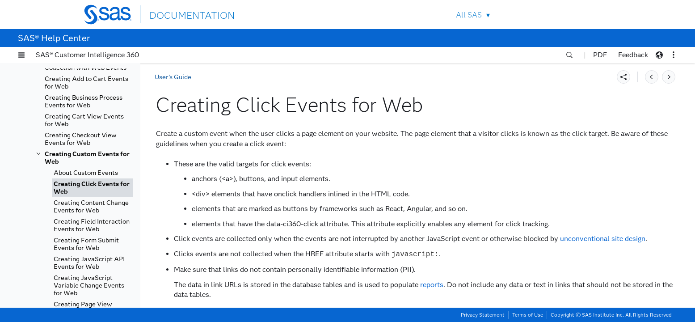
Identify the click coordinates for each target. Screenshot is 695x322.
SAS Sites (592, 14)
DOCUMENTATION (182, 14)
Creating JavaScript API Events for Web (89, 263)
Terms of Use (527, 315)
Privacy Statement (483, 315)
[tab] (92, 187)
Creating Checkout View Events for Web (81, 139)
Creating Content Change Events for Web (91, 206)
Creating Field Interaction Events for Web (92, 225)
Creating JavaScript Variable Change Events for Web (89, 285)
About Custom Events (86, 173)
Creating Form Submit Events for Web (86, 244)
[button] (21, 55)
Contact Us (571, 14)
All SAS (469, 15)
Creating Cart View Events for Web (84, 120)
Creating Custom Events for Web (87, 157)
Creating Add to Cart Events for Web (86, 82)
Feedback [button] (633, 55)
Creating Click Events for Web (92, 187)
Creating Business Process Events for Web (83, 101)
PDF (600, 55)
